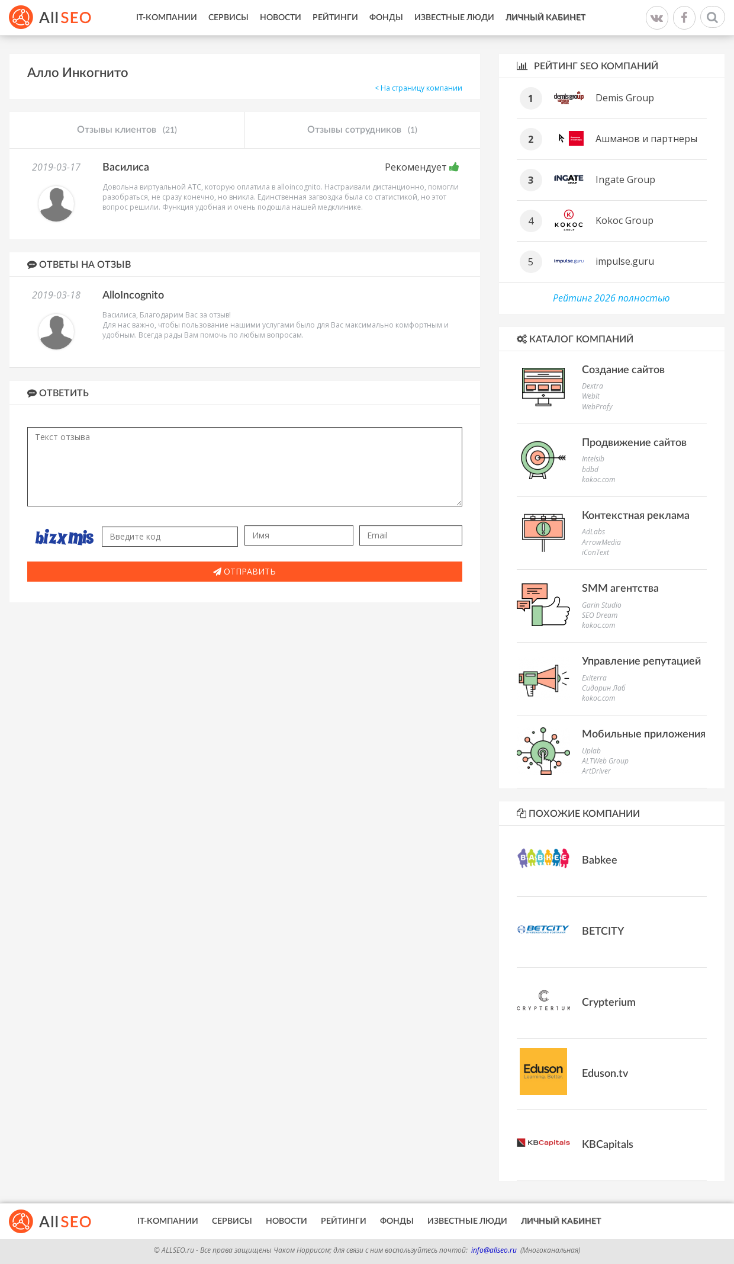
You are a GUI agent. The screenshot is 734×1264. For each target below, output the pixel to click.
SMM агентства (620, 588)
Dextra (592, 386)
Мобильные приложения (644, 734)
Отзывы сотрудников (362, 130)
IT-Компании (166, 18)
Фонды (386, 18)
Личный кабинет (545, 18)
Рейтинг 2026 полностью (611, 297)
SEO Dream (599, 615)
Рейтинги (335, 18)
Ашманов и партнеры (646, 138)
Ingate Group (625, 179)
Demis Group (624, 97)
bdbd (590, 469)
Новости (280, 18)
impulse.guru (624, 261)
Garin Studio (602, 605)
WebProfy (597, 407)
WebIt (591, 396)
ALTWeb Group (605, 761)
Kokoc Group (624, 220)
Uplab (591, 751)
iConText (595, 552)
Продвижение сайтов (634, 443)
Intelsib (593, 459)
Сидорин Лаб (604, 688)
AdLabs (593, 532)
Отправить (244, 571)
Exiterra (594, 678)
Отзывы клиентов (127, 130)
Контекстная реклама (636, 516)
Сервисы (228, 18)
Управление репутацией (641, 661)
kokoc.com (598, 479)
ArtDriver (596, 771)
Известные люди (454, 18)
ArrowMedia (601, 542)
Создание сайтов (623, 370)
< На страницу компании (418, 88)
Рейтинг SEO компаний (587, 66)
